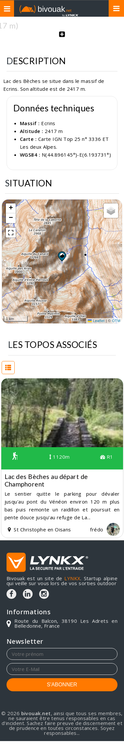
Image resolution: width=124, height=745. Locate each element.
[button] (61, 256)
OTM (116, 321)
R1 (106, 456)
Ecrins (48, 123)
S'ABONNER (62, 684)
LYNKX (72, 578)
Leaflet (96, 321)
